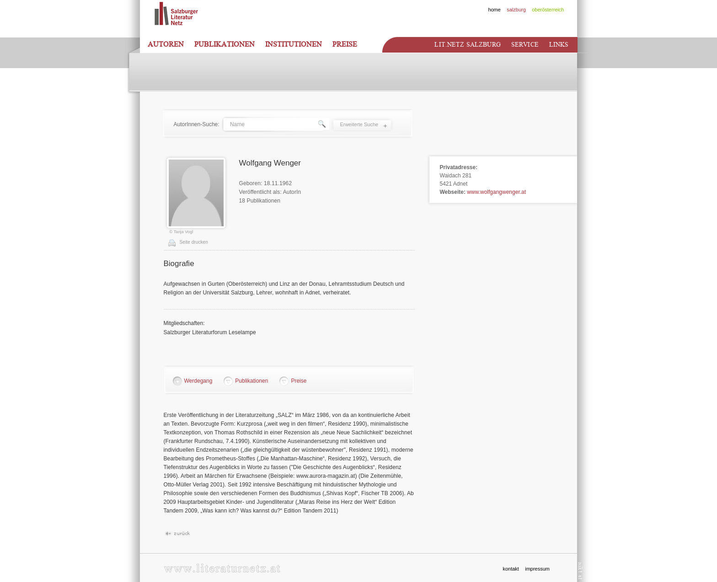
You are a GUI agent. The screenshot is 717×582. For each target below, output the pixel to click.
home (494, 9)
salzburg (516, 9)
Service (525, 44)
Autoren (166, 44)
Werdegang (198, 381)
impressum (537, 568)
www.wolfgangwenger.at (496, 192)
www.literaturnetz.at (222, 568)
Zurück (177, 533)
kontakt (511, 568)
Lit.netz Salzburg (467, 44)
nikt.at (580, 570)
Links (559, 44)
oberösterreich (548, 9)
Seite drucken (194, 242)
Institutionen (293, 44)
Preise (344, 44)
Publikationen (224, 44)
